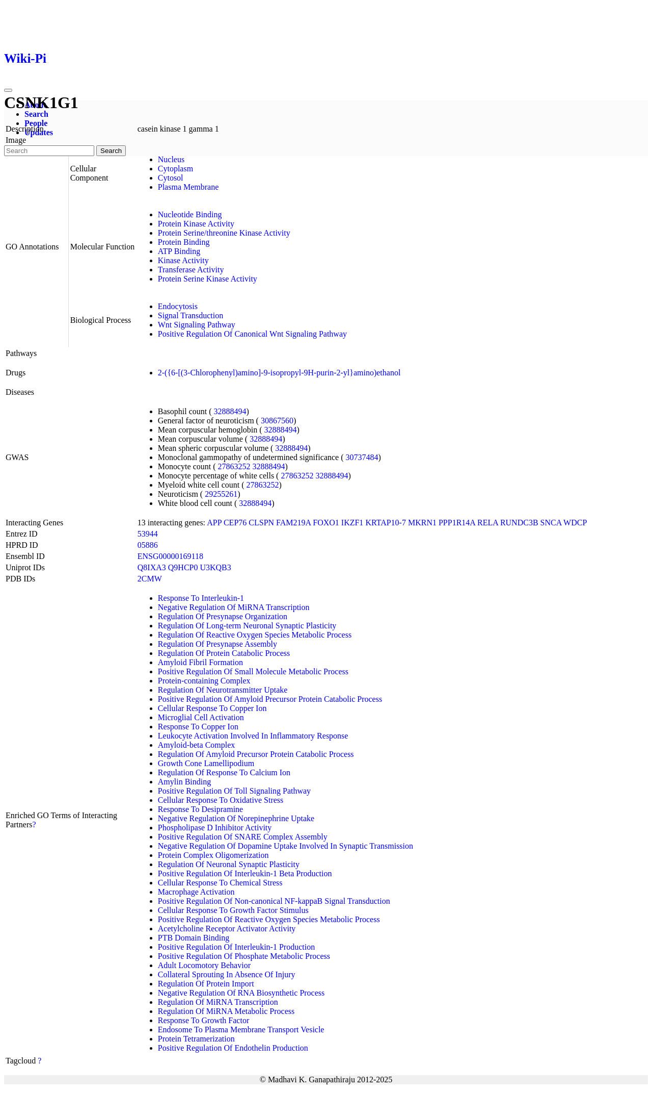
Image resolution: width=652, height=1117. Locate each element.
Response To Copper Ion (198, 726)
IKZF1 (352, 522)
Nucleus (171, 159)
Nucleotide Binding (190, 214)
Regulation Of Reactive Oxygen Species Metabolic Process (254, 634)
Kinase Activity (183, 260)
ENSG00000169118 (170, 556)
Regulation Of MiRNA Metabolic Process (226, 1011)
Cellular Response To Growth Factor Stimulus (233, 910)
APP (214, 522)
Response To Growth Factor (203, 1020)
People (35, 123)
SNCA (551, 522)
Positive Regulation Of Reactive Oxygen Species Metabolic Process (269, 919)
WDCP (575, 522)
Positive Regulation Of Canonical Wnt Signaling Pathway (252, 333)
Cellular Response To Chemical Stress (220, 882)
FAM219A (293, 522)
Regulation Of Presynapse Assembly (217, 644)
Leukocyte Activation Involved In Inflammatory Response (253, 735)
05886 (148, 545)
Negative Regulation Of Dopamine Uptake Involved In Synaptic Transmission (285, 846)
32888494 (230, 411)
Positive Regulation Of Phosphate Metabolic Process (244, 956)
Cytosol (170, 177)
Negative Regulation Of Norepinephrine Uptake (236, 818)
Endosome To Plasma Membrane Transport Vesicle (241, 1029)
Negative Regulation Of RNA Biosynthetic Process (241, 992)
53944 (148, 533)
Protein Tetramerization (196, 1038)
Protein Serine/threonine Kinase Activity (224, 233)
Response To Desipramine (200, 809)
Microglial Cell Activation (201, 717)
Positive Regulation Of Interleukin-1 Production (236, 947)
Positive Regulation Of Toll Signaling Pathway (234, 790)
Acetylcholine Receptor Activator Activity (227, 928)
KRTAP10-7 (385, 522)
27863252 (234, 466)
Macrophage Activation (196, 891)
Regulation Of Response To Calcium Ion (224, 772)
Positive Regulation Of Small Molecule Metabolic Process (253, 671)
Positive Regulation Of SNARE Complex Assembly (243, 836)
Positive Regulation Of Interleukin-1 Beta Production (245, 873)
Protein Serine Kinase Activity (207, 278)
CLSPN (261, 522)
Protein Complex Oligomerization (213, 855)
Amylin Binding (184, 781)
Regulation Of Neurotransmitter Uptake (223, 690)
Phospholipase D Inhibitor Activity (215, 827)
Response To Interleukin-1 (201, 598)
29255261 (221, 494)
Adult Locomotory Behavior (204, 965)
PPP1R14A (457, 522)
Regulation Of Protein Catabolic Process (224, 653)
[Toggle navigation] (8, 90)
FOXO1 (326, 522)
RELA (487, 522)
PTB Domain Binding (193, 937)
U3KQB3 (215, 567)
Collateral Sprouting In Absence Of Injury (226, 974)
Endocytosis (178, 306)
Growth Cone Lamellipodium (206, 763)
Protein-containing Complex (204, 680)
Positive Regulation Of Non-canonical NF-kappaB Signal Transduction (274, 901)
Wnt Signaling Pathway (196, 324)
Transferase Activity (191, 269)
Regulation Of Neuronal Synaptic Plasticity (229, 864)
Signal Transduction (190, 315)
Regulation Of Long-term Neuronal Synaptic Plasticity (247, 625)
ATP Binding (179, 251)
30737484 (362, 457)
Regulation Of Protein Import (206, 983)
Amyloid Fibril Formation (200, 662)
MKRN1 (422, 522)
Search (36, 114)
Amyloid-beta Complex (196, 745)
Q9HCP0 (183, 567)
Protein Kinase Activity (196, 223)
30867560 (277, 420)
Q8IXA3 (152, 567)
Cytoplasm (175, 168)
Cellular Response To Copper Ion (212, 708)
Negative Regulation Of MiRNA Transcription (234, 607)
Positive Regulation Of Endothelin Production (233, 1048)
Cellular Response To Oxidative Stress (221, 800)
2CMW (150, 578)
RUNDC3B (519, 522)
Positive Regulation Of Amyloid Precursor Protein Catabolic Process (270, 699)
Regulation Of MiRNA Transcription (218, 1002)
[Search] (49, 150)
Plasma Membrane (188, 187)
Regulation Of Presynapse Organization (222, 616)
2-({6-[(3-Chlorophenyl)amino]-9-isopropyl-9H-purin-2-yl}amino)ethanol (279, 372)
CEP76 (235, 522)
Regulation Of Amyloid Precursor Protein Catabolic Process (256, 754)
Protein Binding (184, 242)
